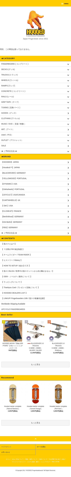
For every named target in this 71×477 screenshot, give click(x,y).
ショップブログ (45, 461)
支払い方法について (18, 459)
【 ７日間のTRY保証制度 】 (12, 249)
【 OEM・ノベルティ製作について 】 (16, 277)
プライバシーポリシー (18, 461)
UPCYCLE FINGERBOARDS (13, 309)
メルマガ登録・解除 (33, 461)
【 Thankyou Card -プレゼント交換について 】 (20, 287)
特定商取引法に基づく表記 (57, 459)
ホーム (8, 459)
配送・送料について (31, 459)
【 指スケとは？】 (8, 244)
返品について (43, 459)
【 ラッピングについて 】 (11, 282)
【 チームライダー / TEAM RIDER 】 (16, 255)
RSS (53, 461)
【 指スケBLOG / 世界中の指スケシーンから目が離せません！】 (27, 271)
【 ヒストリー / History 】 (11, 260)
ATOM (57, 461)
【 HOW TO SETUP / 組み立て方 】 (16, 266)
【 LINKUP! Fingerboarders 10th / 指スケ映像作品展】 (23, 298)
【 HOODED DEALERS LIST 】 (14, 293)
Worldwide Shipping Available (13, 304)
